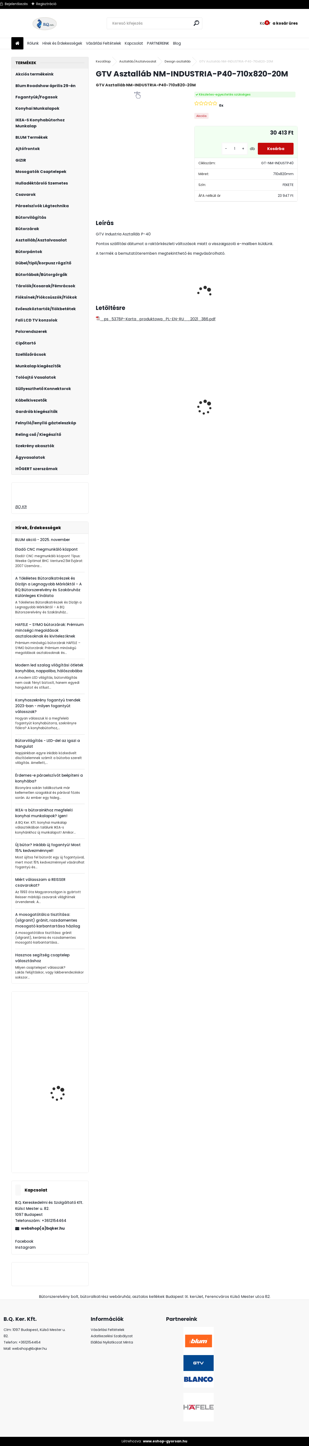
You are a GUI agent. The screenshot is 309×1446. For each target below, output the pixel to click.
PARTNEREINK (158, 43)
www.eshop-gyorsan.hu (165, 1441)
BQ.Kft (21, 507)
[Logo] (44, 23)
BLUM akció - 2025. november (42, 539)
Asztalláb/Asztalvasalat (137, 61)
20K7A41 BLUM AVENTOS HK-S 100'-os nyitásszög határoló (63, 1042)
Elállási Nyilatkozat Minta (112, 1342)
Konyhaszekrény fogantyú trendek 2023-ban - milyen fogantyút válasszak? (47, 706)
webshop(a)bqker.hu (43, 1228)
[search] (196, 23)
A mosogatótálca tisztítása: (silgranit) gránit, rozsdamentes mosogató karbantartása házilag (47, 920)
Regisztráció (46, 3)
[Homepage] (17, 43)
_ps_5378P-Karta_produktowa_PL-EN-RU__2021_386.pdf (156, 319)
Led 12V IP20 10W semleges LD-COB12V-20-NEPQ (169, 406)
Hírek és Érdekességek (62, 43)
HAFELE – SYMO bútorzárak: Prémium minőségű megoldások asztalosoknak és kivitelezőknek (49, 630)
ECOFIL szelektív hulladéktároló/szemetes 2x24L (271, 417)
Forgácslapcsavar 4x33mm (59, 1090)
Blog (177, 43)
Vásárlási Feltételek (103, 43)
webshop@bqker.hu (29, 1348)
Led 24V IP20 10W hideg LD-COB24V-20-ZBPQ (120, 402)
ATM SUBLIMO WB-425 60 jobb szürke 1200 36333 (64, 1150)
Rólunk (33, 43)
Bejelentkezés (16, 3)
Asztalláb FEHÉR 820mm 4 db (212, 401)
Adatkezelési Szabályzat (112, 1336)
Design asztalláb (178, 61)
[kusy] (233, 148)
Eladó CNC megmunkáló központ (46, 549)
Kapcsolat (134, 43)
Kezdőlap (103, 61)
